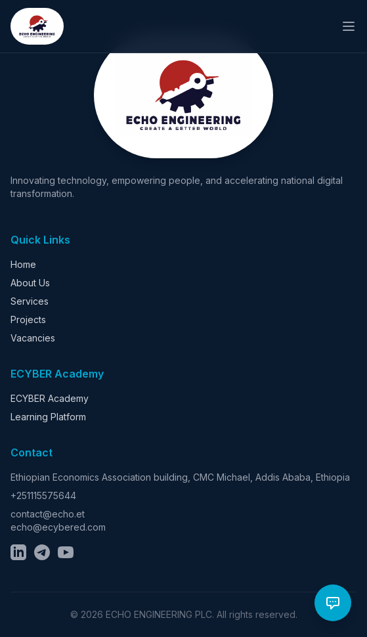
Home (23, 264)
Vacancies (33, 337)
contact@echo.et (48, 513)
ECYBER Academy (50, 398)
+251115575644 (43, 495)
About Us (30, 282)
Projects (28, 319)
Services (30, 301)
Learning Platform (48, 416)
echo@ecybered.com (58, 527)
